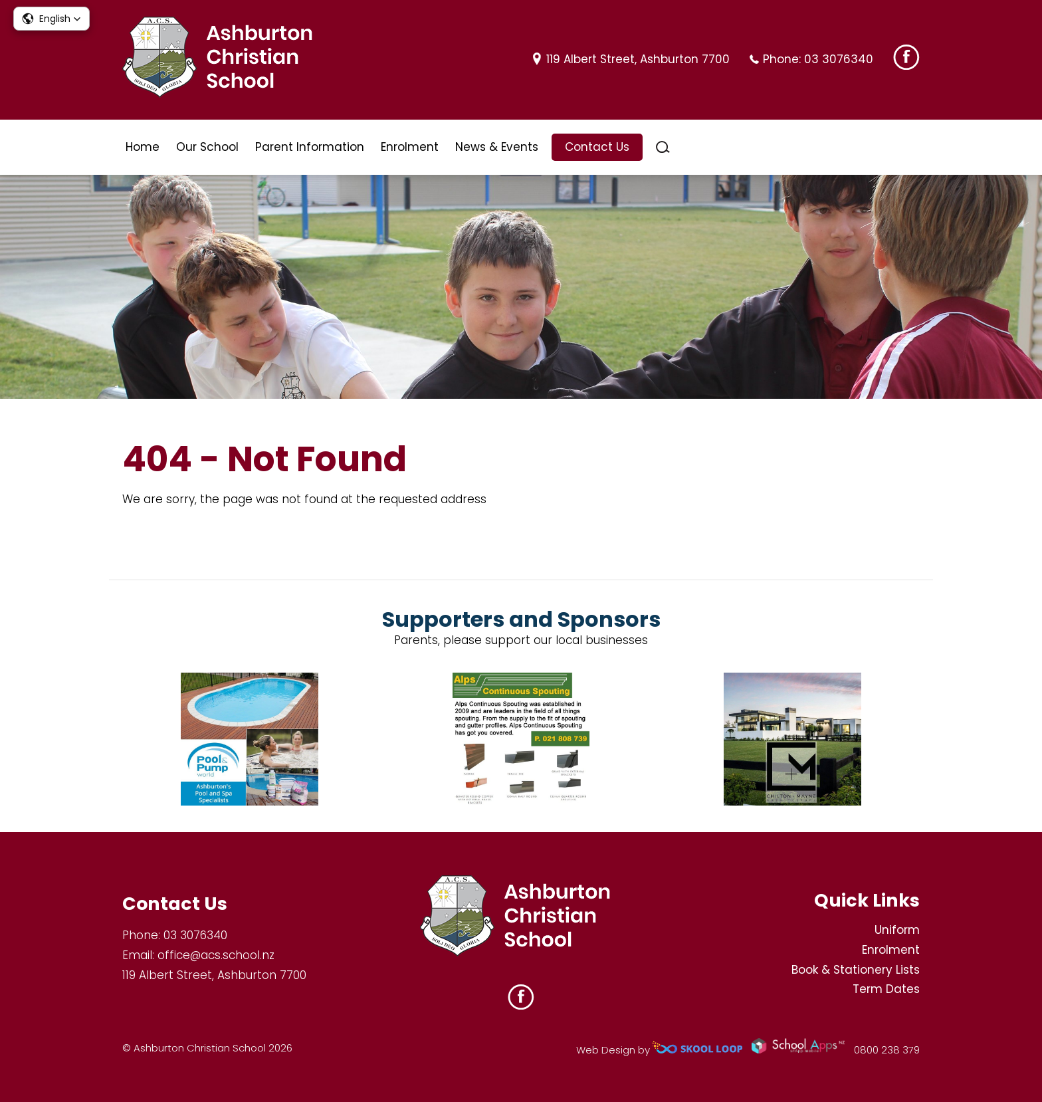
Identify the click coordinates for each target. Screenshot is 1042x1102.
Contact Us (597, 147)
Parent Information (309, 147)
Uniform (897, 930)
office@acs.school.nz (215, 955)
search (663, 147)
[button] (51, 19)
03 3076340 (838, 59)
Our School (207, 147)
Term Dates (886, 989)
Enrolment (410, 147)
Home (142, 147)
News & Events (496, 147)
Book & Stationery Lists (855, 970)
